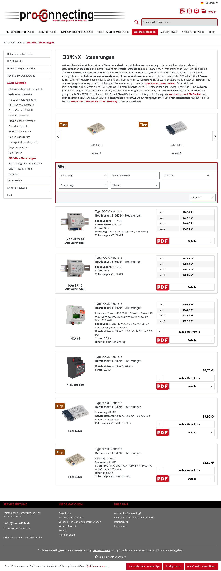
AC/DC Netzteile (16, 82)
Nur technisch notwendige (144, 566)
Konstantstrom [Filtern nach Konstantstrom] (121, 175)
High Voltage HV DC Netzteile (25, 163)
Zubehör (13, 174)
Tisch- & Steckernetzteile (21, 75)
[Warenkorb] (209, 11)
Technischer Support (71, 517)
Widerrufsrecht (67, 526)
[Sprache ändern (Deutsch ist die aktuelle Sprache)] (209, 3)
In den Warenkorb (189, 332)
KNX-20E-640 (75, 385)
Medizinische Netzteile (22, 121)
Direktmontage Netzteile (21, 68)
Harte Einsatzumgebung (22, 99)
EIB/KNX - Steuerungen (22, 158)
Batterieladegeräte (19, 136)
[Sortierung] (202, 197)
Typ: (98, 211)
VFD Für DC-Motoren (20, 168)
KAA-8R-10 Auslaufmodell (75, 287)
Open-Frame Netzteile (21, 110)
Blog (9, 194)
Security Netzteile (19, 126)
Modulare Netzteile (20, 131)
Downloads (65, 513)
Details (192, 241)
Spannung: (101, 220)
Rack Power (15, 152)
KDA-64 (75, 338)
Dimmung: (101, 231)
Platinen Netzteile (19, 115)
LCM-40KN (176, 145)
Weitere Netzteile (17, 187)
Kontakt (63, 530)
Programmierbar (18, 147)
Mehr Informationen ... (97, 566)
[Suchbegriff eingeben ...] (179, 22)
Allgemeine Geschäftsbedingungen (134, 517)
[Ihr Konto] (196, 11)
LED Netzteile (14, 61)
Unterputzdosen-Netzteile (24, 142)
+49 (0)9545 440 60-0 (16, 523)
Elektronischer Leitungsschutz (26, 89)
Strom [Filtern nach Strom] (116, 185)
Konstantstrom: (104, 224)
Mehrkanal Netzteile (20, 94)
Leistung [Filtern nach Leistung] (169, 175)
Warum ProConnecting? (127, 513)
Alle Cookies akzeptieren (201, 566)
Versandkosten (101, 550)
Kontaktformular (32, 537)
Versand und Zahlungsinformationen (80, 521)
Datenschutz (121, 521)
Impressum (120, 526)
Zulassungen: (103, 235)
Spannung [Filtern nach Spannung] (67, 185)
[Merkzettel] (182, 11)
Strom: (99, 228)
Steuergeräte (14, 180)
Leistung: (100, 313)
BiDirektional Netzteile (21, 105)
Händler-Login (67, 534)
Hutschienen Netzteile (20, 54)
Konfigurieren (173, 566)
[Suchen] (136, 22)
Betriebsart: (103, 215)
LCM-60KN (96, 145)
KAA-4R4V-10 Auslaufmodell (75, 241)
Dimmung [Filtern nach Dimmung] (67, 175)
